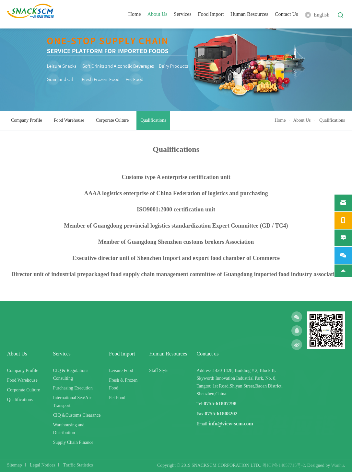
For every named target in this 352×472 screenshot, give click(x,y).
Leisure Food (121, 370)
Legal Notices (42, 465)
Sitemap (14, 465)
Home (134, 14)
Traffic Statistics (78, 465)
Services (182, 14)
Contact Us (286, 14)
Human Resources (249, 14)
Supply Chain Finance (73, 442)
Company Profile (26, 120)
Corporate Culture (112, 120)
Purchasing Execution (73, 388)
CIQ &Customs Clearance (77, 415)
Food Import (211, 14)
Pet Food (117, 397)
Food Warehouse (69, 120)
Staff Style (158, 370)
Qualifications (153, 120)
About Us (157, 14)
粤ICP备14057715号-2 (283, 465)
